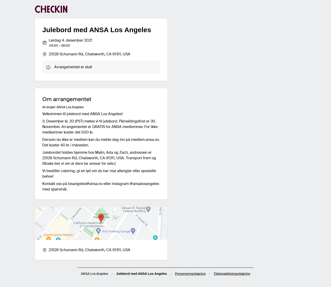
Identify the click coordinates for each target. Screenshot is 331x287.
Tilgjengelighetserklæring (232, 274)
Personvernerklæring (190, 274)
